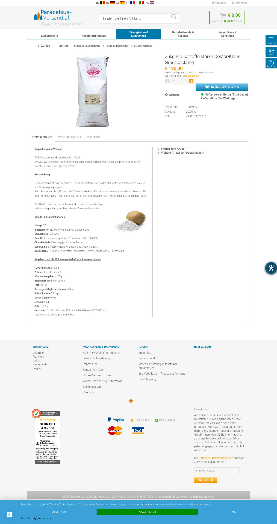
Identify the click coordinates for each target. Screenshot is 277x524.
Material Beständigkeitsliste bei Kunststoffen (157, 366)
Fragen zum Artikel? (172, 148)
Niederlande (40, 364)
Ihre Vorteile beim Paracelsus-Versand (161, 373)
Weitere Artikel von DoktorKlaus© (181, 152)
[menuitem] (34, 3)
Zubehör (93, 137)
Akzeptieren (147, 511)
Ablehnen (59, 511)
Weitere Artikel (69, 137)
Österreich (39, 352)
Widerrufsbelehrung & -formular (102, 381)
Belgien (37, 368)
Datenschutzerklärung (96, 358)
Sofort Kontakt (147, 358)
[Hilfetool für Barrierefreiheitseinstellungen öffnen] (271, 268)
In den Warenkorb (222, 87)
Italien (36, 360)
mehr (235, 511)
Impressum (90, 364)
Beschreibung (42, 137)
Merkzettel (219, 2)
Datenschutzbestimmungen (216, 458)
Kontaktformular (93, 369)
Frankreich (39, 356)
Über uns (88, 392)
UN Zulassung (147, 379)
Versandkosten (191, 75)
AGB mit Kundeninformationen (101, 352)
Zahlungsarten (92, 386)
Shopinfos (144, 352)
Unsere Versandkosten (97, 375)
